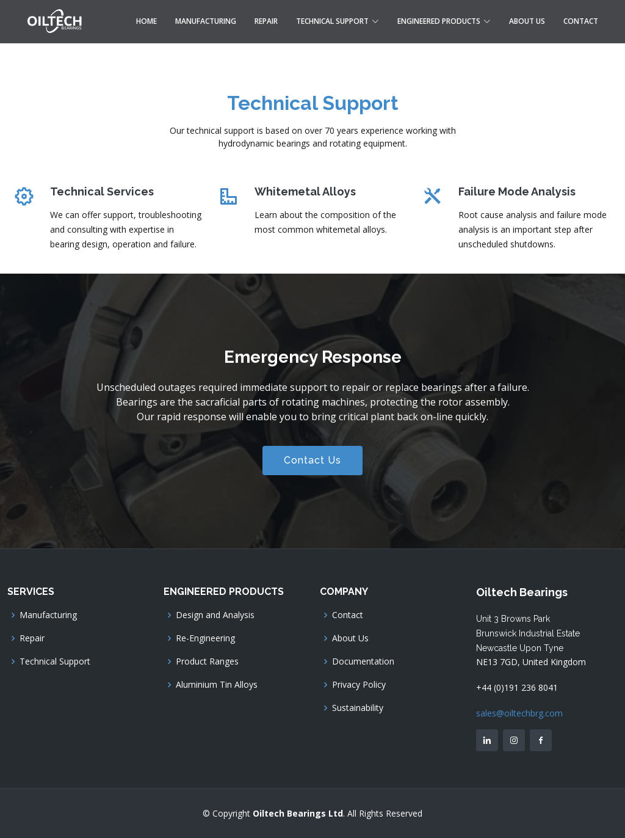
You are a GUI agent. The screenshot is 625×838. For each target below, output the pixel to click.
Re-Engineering (205, 638)
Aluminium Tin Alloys (217, 684)
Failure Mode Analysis (517, 191)
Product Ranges (207, 661)
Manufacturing (205, 21)
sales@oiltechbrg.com (519, 713)
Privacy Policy (359, 684)
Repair (266, 21)
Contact (580, 21)
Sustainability (357, 708)
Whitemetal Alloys (305, 191)
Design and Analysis (215, 615)
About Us (527, 21)
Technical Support (55, 661)
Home (146, 21)
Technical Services (102, 191)
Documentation (363, 661)
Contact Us (312, 460)
